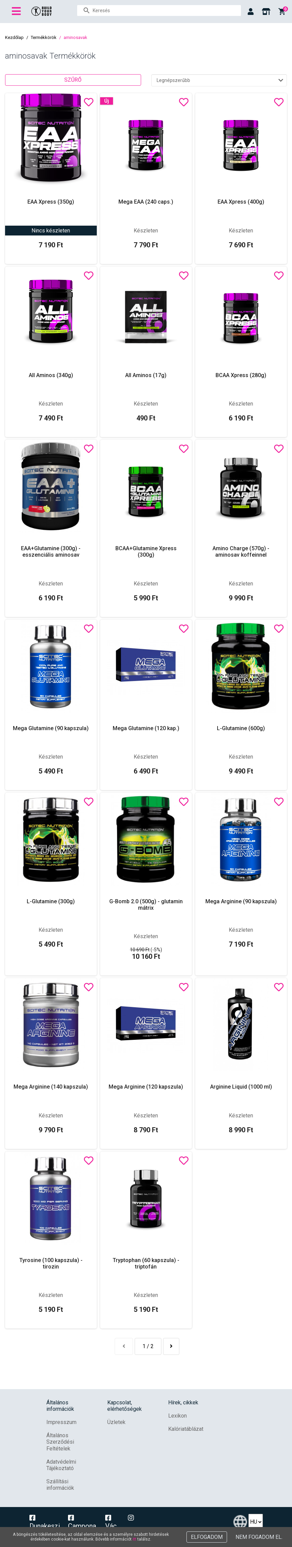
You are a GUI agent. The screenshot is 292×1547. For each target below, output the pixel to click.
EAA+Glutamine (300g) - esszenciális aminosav (51, 551)
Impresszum (61, 1422)
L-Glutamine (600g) (241, 728)
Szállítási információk (60, 1484)
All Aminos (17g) (145, 375)
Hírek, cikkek (183, 1402)
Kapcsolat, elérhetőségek (124, 1405)
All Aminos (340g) (51, 375)
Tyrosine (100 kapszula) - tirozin (51, 1263)
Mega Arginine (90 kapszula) (241, 901)
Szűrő (73, 80)
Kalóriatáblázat (185, 1429)
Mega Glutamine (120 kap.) (146, 728)
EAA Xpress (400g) (241, 202)
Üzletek (116, 1422)
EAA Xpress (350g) (50, 202)
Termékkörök (44, 37)
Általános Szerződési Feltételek (60, 1441)
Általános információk (60, 1405)
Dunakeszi (44, 1522)
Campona (82, 1522)
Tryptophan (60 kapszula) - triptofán (146, 1263)
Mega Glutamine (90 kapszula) (51, 728)
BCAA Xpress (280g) (241, 375)
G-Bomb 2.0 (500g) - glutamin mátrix (146, 904)
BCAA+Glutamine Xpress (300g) (146, 551)
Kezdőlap (14, 37)
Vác (111, 1522)
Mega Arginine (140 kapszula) (51, 1087)
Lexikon (177, 1415)
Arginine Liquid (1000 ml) (241, 1087)
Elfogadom (207, 1537)
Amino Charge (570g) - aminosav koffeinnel (240, 551)
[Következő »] (171, 1346)
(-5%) (146, 949)
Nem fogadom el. (259, 1537)
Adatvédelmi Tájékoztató (61, 1465)
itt (134, 1539)
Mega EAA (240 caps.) (145, 202)
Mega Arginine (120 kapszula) (146, 1087)
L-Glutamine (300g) (51, 901)
